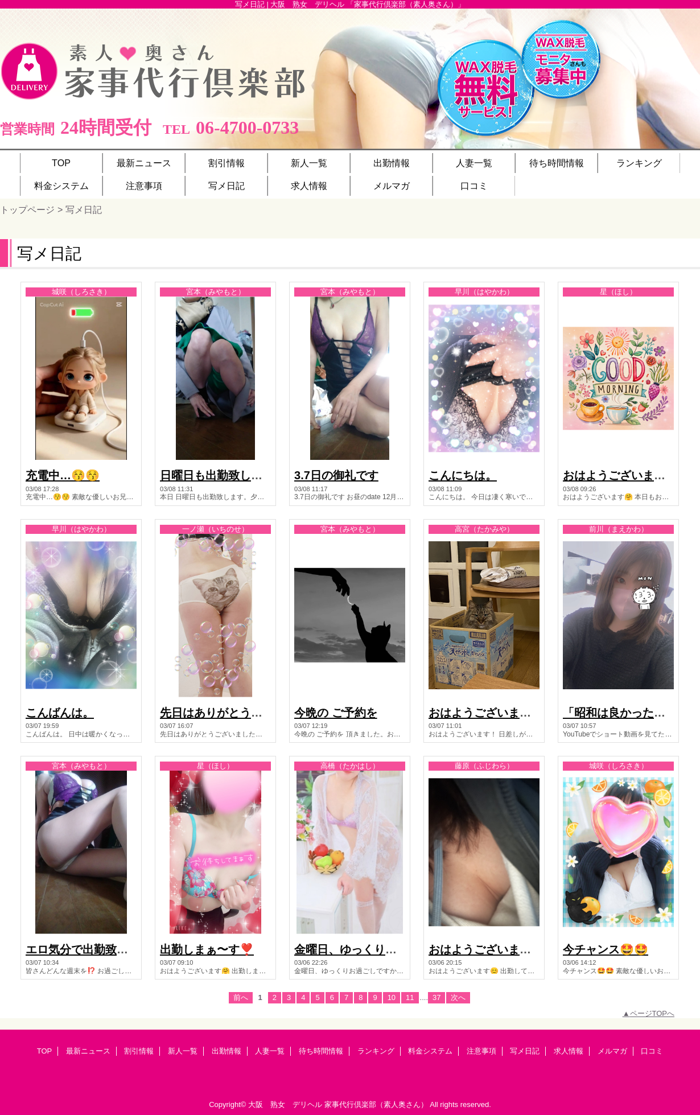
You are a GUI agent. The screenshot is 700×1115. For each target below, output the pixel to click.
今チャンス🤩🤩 (605, 949)
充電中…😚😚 (63, 475)
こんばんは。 (60, 712)
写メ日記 (525, 1051)
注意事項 (481, 1051)
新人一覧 (182, 1051)
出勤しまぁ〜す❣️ (207, 949)
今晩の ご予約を (335, 712)
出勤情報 (226, 1051)
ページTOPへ (652, 1013)
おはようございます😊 (487, 949)
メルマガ (612, 1051)
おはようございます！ (485, 712)
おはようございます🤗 (621, 475)
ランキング (375, 1051)
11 (410, 997)
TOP (61, 163)
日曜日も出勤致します (217, 475)
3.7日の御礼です (336, 475)
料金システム (430, 1051)
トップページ (27, 209)
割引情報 (139, 1051)
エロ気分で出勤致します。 (94, 949)
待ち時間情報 (321, 1051)
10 (392, 997)
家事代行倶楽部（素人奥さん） (376, 1104)
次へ (458, 997)
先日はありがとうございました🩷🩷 (254, 712)
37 (436, 997)
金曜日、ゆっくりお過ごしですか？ (385, 949)
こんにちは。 (463, 475)
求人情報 (568, 1051)
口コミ (652, 1051)
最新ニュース (88, 1051)
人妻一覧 (270, 1051)
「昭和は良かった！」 (620, 712)
